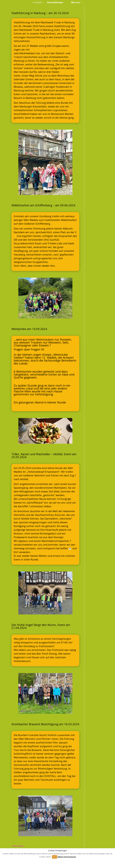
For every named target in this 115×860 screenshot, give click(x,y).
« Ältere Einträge (17, 846)
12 (55, 610)
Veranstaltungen (55, 3)
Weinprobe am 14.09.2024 (29, 329)
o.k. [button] (54, 857)
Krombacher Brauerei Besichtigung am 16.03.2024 (45, 724)
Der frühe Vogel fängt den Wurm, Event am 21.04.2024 (40, 626)
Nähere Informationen (67, 857)
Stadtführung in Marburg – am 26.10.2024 (40, 13)
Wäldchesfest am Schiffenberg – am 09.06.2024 (43, 205)
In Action (37, 3)
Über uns (75, 3)
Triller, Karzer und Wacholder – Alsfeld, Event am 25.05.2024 (43, 455)
